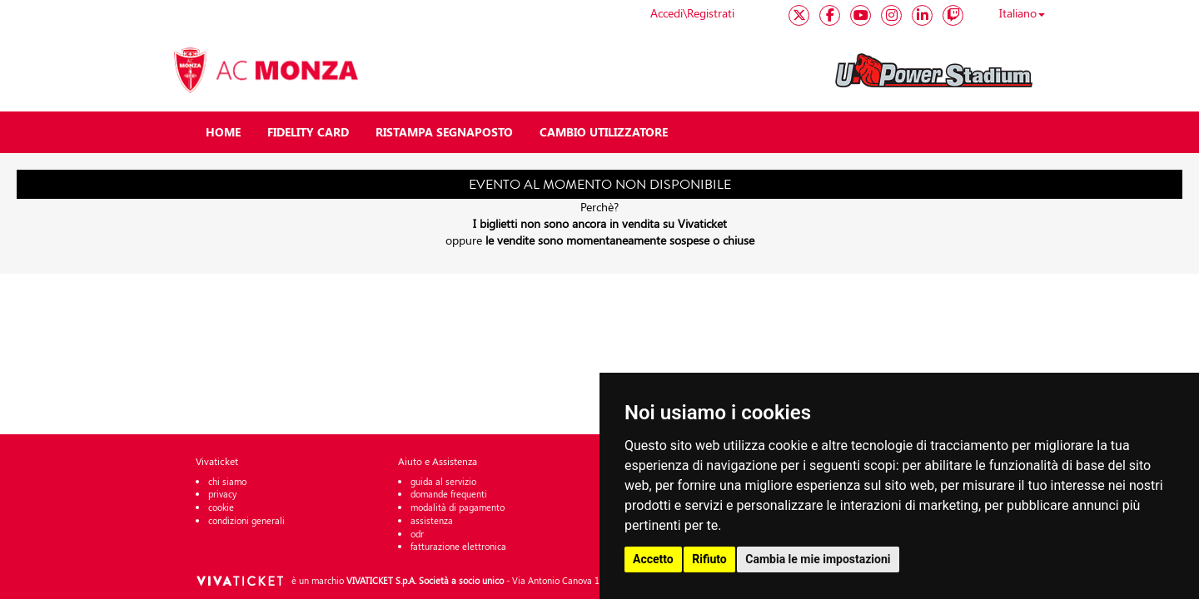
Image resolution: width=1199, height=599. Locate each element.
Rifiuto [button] (709, 559)
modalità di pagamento (457, 507)
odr (417, 533)
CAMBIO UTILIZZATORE (604, 132)
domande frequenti (448, 494)
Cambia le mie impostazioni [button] (817, 559)
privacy (222, 494)
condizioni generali (246, 520)
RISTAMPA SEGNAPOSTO (444, 132)
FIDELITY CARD (308, 132)
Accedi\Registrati (692, 13)
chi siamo (227, 481)
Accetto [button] (653, 559)
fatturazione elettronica (458, 546)
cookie (221, 507)
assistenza (431, 520)
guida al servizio (443, 481)
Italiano (1022, 13)
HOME (223, 132)
